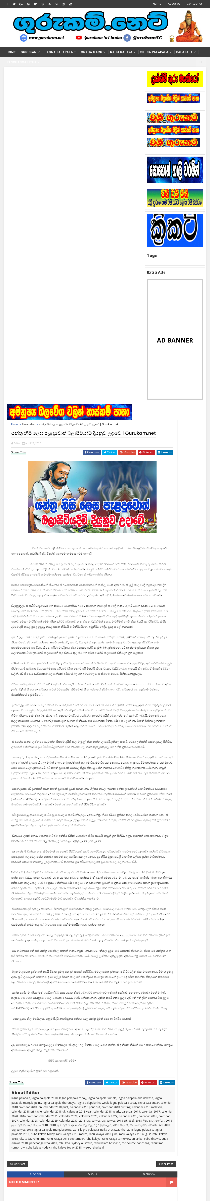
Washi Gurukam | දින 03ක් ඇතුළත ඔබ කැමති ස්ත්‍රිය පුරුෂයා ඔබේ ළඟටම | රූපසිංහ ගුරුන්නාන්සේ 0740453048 (100, 1116)
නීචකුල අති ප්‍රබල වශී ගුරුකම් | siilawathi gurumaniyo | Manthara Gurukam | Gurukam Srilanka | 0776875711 (99, 1139)
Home (157, 4)
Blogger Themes (73, 1170)
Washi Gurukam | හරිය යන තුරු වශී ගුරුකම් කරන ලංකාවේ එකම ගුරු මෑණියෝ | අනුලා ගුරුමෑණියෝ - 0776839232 (101, 1077)
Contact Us (195, 4)
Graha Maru (91, 52)
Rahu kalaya (121, 52)
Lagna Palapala (59, 52)
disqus (75, 972)
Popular (174, 502)
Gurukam (29, 52)
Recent (154, 502)
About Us (174, 4)
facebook (120, 972)
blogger (30, 972)
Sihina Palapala (154, 52)
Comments (194, 502)
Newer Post (19, 960)
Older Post (131, 960)
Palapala (184, 52)
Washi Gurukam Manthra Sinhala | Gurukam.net (107, 1096)
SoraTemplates (29, 1170)
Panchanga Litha (22, 62)
